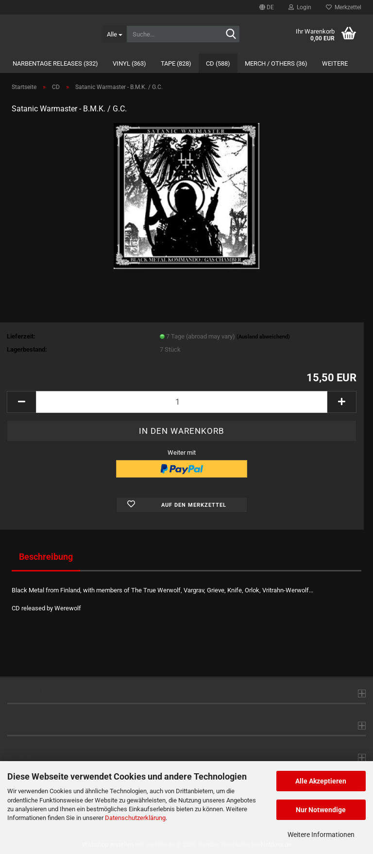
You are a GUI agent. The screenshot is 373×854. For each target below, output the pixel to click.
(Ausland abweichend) (263, 337)
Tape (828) (176, 63)
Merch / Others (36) (276, 63)
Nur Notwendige (321, 810)
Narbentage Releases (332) (55, 63)
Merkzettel (343, 7)
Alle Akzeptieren (320, 781)
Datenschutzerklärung (135, 817)
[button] (266, 7)
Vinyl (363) (129, 63)
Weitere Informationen (321, 834)
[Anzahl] (181, 402)
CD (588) (218, 63)
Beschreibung (46, 557)
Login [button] (299, 7)
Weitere (335, 63)
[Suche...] (114, 34)
